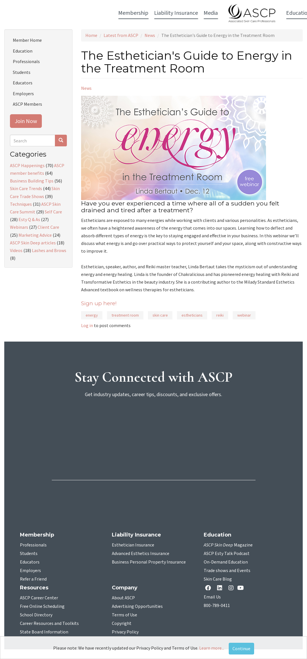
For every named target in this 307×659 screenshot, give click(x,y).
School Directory (36, 615)
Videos (16, 250)
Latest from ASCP (121, 35)
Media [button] (112, 13)
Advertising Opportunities (137, 606)
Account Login (268, 13)
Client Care (48, 227)
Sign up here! (99, 303)
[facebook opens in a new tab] (209, 588)
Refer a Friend (33, 579)
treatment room (125, 315)
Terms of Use (124, 615)
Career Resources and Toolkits (49, 623)
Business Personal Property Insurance (149, 562)
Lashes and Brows (49, 250)
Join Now (26, 120)
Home (91, 35)
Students (21, 72)
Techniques (21, 204)
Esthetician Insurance (133, 545)
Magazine (228, 545)
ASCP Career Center (39, 598)
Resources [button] (229, 13)
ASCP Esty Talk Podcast (227, 553)
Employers (23, 93)
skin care (160, 315)
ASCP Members (27, 104)
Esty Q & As (29, 219)
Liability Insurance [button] (77, 13)
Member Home (27, 40)
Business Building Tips (31, 181)
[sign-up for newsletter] (154, 424)
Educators (22, 83)
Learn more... (211, 648)
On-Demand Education (226, 562)
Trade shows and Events (227, 570)
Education (22, 51)
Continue (241, 648)
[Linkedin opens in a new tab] (221, 588)
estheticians (192, 315)
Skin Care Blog (218, 579)
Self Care (53, 212)
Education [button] (199, 13)
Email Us (212, 597)
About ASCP (123, 598)
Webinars (19, 227)
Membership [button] (34, 13)
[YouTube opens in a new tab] (242, 588)
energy (92, 315)
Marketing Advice (35, 235)
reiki (220, 315)
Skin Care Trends (26, 188)
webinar (244, 315)
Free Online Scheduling (42, 606)
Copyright (121, 623)
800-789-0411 (217, 605)
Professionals (26, 61)
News (150, 35)
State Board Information (44, 632)
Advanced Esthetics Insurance (140, 553)
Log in (87, 325)
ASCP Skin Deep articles (33, 243)
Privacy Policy (125, 632)
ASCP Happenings (27, 165)
